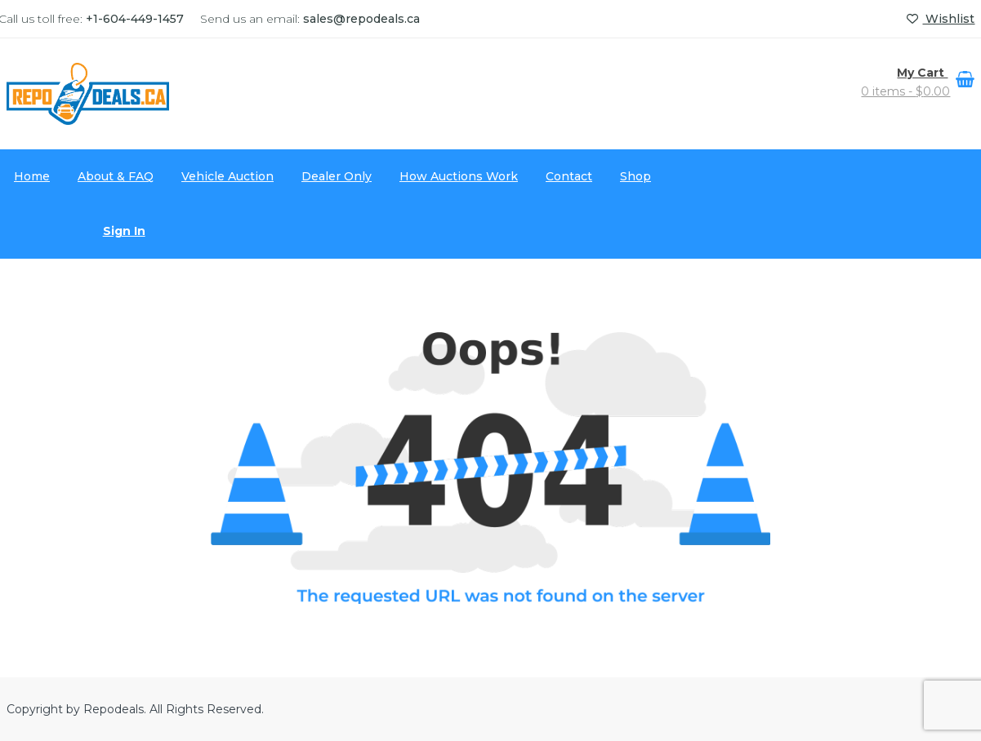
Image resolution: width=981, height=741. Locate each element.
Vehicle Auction (227, 176)
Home (32, 176)
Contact (569, 176)
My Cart (922, 72)
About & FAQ (116, 176)
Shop (635, 176)
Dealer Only (336, 176)
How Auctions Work (458, 176)
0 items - (905, 91)
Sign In (124, 231)
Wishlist (940, 18)
